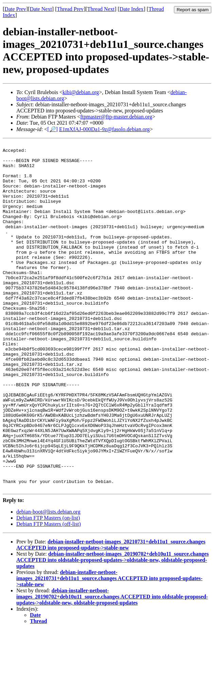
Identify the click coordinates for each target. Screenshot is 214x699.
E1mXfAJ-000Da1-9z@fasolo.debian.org (104, 129)
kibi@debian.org (81, 92)
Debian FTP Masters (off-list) (48, 593)
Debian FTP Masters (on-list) (48, 587)
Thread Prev (70, 9)
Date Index (132, 9)
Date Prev (15, 9)
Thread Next (100, 9)
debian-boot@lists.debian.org (48, 581)
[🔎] (52, 129)
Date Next (41, 9)
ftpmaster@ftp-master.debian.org (116, 117)
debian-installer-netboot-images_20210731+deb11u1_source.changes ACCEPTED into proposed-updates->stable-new (111, 614)
